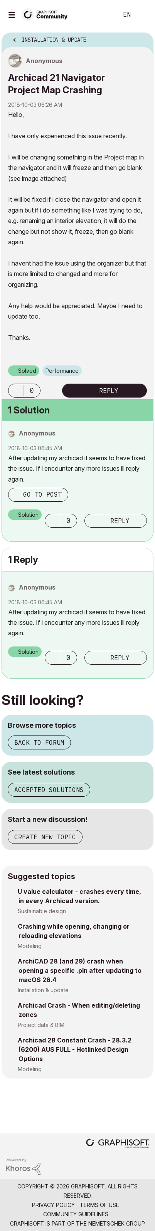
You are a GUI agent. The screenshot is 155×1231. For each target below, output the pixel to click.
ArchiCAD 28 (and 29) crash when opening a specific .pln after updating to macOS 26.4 (80, 970)
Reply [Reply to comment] (120, 521)
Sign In (142, 14)
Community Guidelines (75, 1214)
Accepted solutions (49, 790)
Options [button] (143, 37)
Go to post (42, 494)
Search (100, 14)
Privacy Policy (53, 1205)
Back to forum (39, 742)
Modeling (30, 946)
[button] (15, 390)
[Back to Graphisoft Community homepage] (47, 14)
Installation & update (43, 990)
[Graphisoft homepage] (117, 1144)
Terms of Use (99, 1205)
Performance (62, 370)
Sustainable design (42, 911)
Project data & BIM (41, 1025)
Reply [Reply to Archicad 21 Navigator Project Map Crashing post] (108, 390)
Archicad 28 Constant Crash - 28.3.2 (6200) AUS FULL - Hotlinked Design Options (74, 1049)
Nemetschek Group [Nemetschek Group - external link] (116, 1223)
